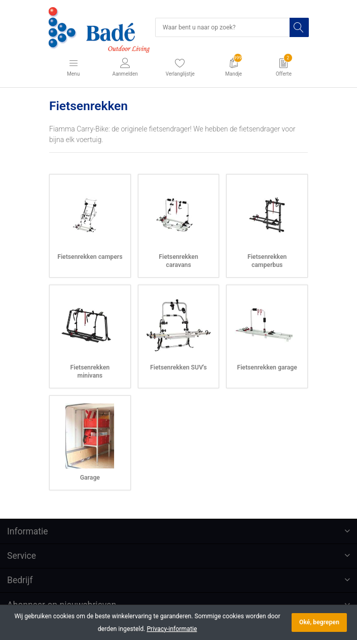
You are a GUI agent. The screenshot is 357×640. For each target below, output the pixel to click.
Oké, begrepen (319, 622)
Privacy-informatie (172, 628)
